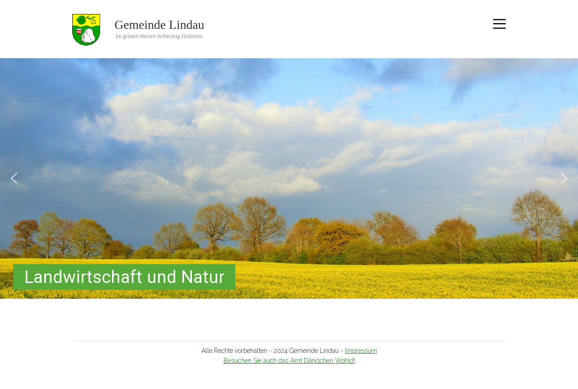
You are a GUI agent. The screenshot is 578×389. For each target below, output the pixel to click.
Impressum (361, 350)
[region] (289, 178)
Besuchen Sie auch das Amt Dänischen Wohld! (289, 360)
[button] (14, 178)
